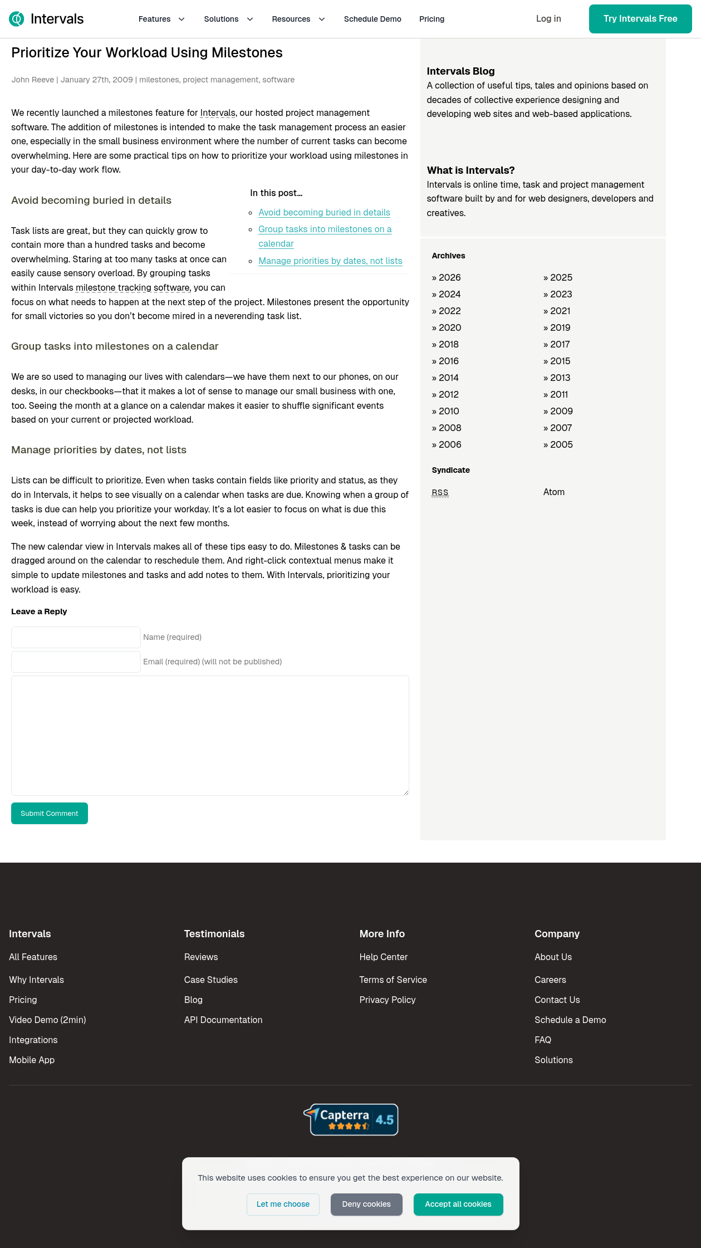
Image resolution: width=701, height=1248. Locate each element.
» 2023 (557, 294)
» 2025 (558, 277)
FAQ (543, 1040)
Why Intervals (36, 980)
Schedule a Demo (570, 1020)
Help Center (384, 957)
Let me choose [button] (285, 1204)
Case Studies (211, 980)
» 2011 (555, 394)
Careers (550, 980)
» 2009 (558, 411)
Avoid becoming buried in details (324, 212)
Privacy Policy (388, 1000)
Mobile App (32, 1060)
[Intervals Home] (46, 19)
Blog (193, 1000)
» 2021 (557, 311)
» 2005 (558, 445)
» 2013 (557, 378)
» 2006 (447, 445)
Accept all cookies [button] (458, 1204)
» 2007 (557, 428)
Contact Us (557, 1000)
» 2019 (557, 328)
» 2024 (446, 294)
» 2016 (445, 361)
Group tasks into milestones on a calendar (324, 236)
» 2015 (557, 361)
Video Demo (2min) (47, 1020)
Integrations (33, 1040)
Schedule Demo (372, 19)
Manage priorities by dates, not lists (330, 261)
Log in (548, 19)
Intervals (218, 113)
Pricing (432, 19)
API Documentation (223, 1020)
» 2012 (445, 394)
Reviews (201, 957)
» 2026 (446, 277)
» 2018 (445, 344)
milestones (159, 80)
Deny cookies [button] (367, 1204)
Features (163, 19)
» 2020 (446, 328)
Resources (299, 19)
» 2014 (445, 378)
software (278, 80)
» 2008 (446, 428)
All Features (33, 957)
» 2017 (556, 344)
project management (221, 80)
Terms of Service (394, 980)
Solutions (229, 19)
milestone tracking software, (134, 287)
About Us (553, 957)
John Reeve (32, 80)
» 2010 (445, 411)
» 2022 (446, 311)
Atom (554, 492)
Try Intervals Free (641, 19)
